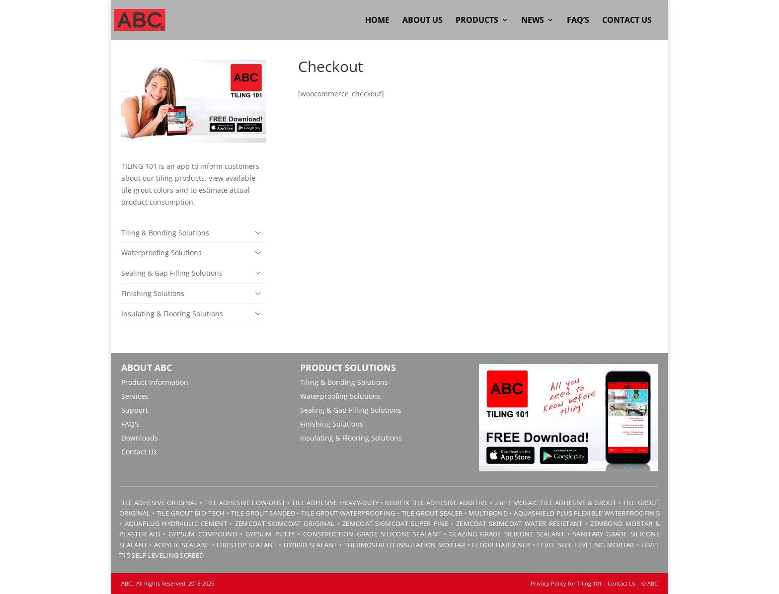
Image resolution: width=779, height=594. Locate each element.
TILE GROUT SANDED (263, 513)
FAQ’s (578, 20)
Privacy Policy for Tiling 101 (566, 583)
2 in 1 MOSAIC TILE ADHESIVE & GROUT (555, 502)
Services (135, 396)
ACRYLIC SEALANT (182, 544)
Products (477, 20)
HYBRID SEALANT (310, 544)
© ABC (649, 583)
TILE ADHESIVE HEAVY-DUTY (335, 502)
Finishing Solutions (152, 293)
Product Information (154, 382)
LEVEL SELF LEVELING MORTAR (584, 544)
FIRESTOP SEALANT (247, 544)
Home (377, 20)
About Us (422, 20)
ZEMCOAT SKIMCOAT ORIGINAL (284, 523)
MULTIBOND (488, 513)
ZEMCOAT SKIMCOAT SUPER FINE (395, 523)
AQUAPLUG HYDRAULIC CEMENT (176, 523)
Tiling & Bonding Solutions (165, 232)
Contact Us (627, 20)
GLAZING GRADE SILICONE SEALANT (506, 533)
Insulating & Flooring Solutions (172, 313)
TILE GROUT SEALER (432, 513)
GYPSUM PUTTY (270, 533)
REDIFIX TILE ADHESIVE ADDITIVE (436, 502)
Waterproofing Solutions (161, 252)
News (532, 20)
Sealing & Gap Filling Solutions (172, 273)
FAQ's (130, 424)
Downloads (139, 438)
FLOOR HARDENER (501, 544)
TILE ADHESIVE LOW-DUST (244, 502)
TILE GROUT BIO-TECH (190, 513)
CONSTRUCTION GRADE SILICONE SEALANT (372, 533)
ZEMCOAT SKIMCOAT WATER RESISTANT (519, 523)
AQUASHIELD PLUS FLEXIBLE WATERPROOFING (587, 513)
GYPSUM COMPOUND (202, 533)
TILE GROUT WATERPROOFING (348, 513)
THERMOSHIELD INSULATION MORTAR (405, 544)
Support (134, 410)
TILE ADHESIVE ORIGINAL (158, 502)
